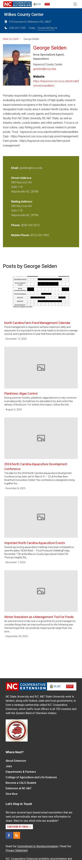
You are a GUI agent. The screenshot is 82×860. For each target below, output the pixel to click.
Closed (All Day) (47, 28)
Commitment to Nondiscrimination (37, 846)
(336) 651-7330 (15, 28)
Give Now (11, 793)
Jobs (9, 766)
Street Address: (21, 178)
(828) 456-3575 (30, 225)
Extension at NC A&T (19, 788)
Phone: (15, 225)
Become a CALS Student (21, 782)
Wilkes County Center (24, 14)
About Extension (16, 760)
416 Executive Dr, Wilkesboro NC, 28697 (27, 21)
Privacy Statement (17, 850)
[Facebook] (9, 835)
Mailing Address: (22, 201)
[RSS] (16, 835)
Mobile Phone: (20, 235)
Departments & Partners (21, 771)
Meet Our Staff (10, 39)
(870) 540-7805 (39, 235)
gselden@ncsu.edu (44, 69)
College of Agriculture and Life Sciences (31, 777)
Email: (15, 168)
